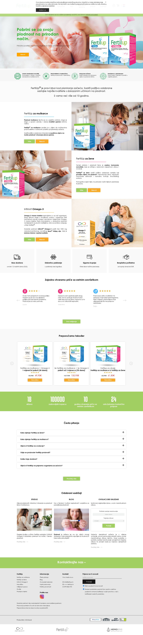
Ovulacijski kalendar (46, 582)
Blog (41, 579)
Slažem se (42, 10)
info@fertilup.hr (68, 582)
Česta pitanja (44, 577)
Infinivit (28, 209)
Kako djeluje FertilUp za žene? (32, 433)
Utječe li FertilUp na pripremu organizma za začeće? (41, 466)
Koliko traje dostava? (28, 459)
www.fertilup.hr (69, 584)
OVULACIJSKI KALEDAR (109, 499)
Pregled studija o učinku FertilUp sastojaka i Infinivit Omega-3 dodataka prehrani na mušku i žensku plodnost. (34, 536)
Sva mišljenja (71, 321)
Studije (19, 589)
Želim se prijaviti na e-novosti (94, 586)
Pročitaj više (71, 479)
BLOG (71, 499)
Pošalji (108, 526)
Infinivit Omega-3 (22, 582)
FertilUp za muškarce (23, 577)
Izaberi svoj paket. (92, 15)
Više (29, 141)
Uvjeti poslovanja (45, 584)
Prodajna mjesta (22, 591)
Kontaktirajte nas (71, 562)
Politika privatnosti (45, 587)
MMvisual (28, 620)
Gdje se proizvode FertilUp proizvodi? (35, 452)
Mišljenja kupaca (22, 587)
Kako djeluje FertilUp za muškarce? (34, 439)
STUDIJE (34, 499)
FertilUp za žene (22, 579)
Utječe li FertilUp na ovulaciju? (32, 446)
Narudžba (34, 380)
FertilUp (36, 113)
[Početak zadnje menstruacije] (108, 521)
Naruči (22, 54)
